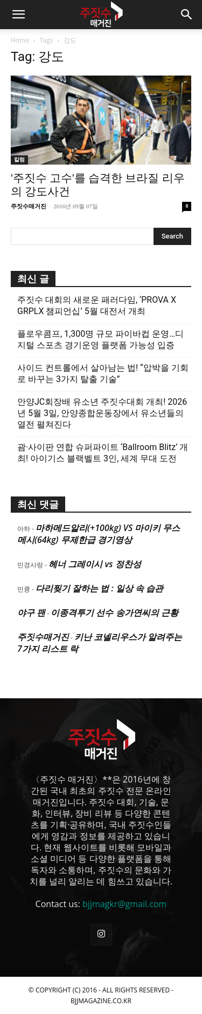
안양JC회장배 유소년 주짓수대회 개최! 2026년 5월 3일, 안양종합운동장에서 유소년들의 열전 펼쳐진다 (102, 413)
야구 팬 (31, 612)
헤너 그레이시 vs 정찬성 (94, 564)
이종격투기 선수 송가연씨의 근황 (114, 612)
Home (20, 40)
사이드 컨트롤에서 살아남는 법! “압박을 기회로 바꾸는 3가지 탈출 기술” (103, 373)
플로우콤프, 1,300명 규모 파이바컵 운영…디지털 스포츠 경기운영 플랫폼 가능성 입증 (100, 339)
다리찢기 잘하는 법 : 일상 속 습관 (99, 588)
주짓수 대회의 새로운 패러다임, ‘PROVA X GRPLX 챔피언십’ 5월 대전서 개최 (96, 305)
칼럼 (19, 159)
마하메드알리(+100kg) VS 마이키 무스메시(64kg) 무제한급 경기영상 (98, 534)
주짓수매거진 (28, 206)
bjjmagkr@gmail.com (124, 904)
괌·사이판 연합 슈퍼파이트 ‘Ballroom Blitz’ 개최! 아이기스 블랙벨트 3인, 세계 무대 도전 (102, 453)
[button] (18, 14)
